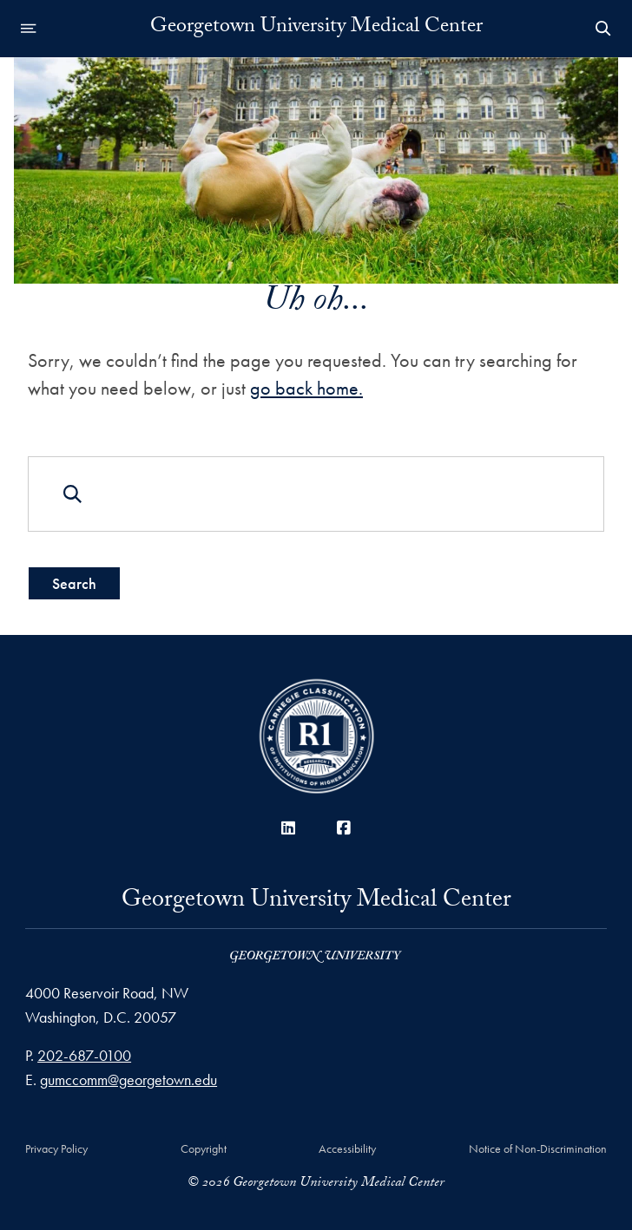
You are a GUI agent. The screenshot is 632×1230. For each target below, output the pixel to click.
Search (74, 582)
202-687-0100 (84, 1055)
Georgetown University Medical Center (316, 28)
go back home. (306, 387)
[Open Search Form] (603, 28)
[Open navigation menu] (28, 28)
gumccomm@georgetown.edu (128, 1079)
